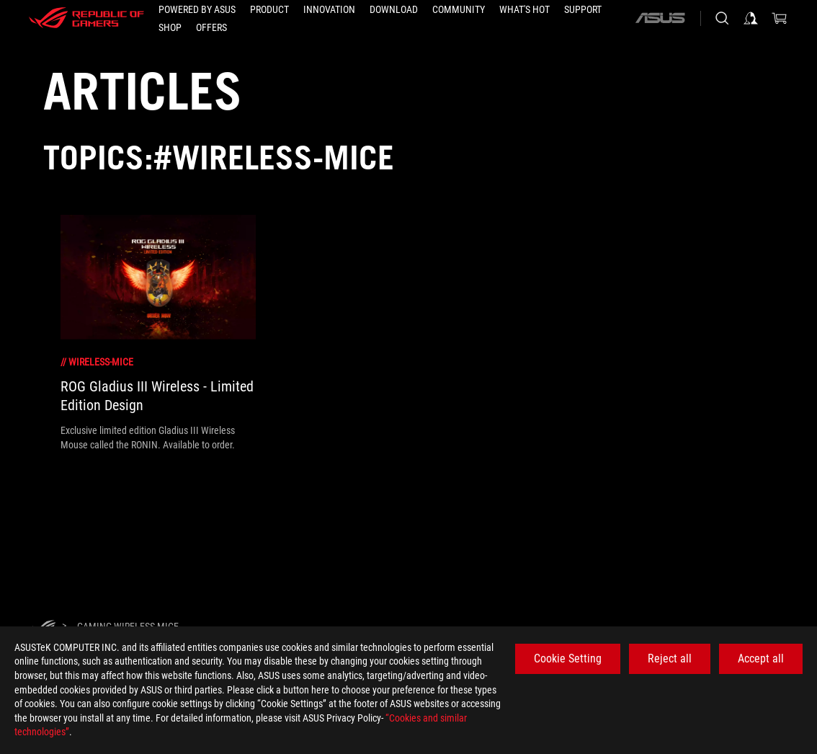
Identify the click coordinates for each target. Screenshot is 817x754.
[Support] (583, 9)
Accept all (761, 658)
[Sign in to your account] (750, 18)
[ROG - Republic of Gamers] (86, 18)
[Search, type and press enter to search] (722, 18)
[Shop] (170, 27)
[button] (269, 9)
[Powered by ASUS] (197, 9)
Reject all (670, 658)
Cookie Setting (568, 658)
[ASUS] (660, 18)
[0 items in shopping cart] (779, 18)
